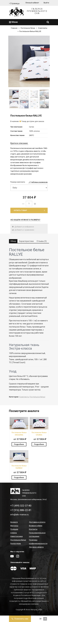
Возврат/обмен (35, 526)
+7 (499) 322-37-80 (20, 505)
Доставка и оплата (37, 522)
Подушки (14, 529)
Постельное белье (28, 28)
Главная (14, 28)
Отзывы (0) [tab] (42, 241)
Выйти (46, 3)
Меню (13, 22)
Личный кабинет (32, 3)
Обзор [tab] (13, 241)
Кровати (14, 522)
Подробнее (19, 444)
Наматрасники (16, 536)
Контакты (33, 529)
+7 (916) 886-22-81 (20, 510)
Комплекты (42, 28)
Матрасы (14, 526)
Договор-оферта (36, 547)
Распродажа (15, 543)
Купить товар (29, 210)
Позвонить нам (20, 619)
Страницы (14, 3)
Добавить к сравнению (23, 230)
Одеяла (13, 533)
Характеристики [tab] (26, 241)
